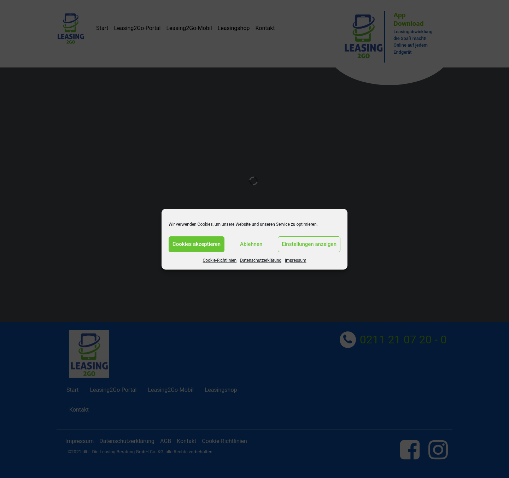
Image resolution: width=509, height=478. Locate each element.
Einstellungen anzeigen (309, 244)
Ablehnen (251, 244)
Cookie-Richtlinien (220, 260)
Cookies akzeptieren (196, 244)
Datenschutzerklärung (260, 260)
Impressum (295, 260)
